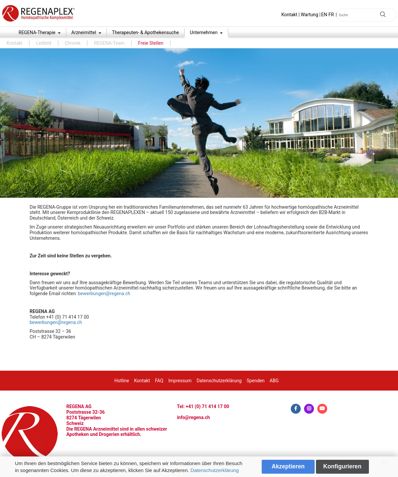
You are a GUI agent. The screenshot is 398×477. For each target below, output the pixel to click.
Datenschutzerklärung (215, 470)
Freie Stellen (150, 43)
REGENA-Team (109, 43)
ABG (274, 380)
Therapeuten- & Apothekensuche (145, 32)
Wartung (309, 14)
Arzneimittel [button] (84, 32)
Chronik (73, 43)
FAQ (159, 380)
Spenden (255, 380)
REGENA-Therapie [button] (38, 32)
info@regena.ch (193, 417)
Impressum (180, 380)
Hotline (121, 380)
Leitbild (43, 43)
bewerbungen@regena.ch (104, 293)
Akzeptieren (288, 466)
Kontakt (289, 14)
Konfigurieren (342, 466)
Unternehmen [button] (204, 32)
